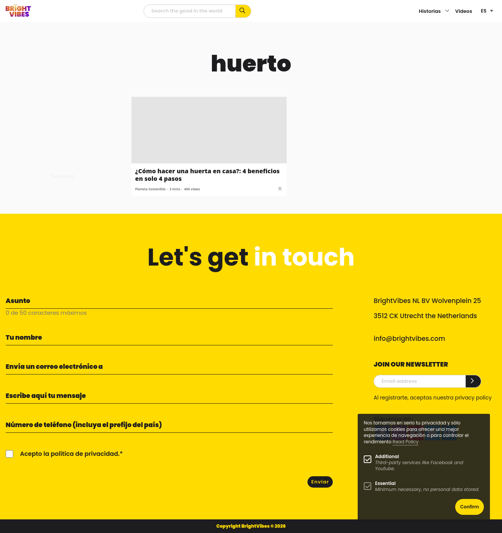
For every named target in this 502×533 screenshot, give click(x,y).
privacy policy (473, 397)
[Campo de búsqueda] (190, 11)
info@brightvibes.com (409, 338)
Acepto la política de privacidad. (70, 453)
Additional (387, 456)
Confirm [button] (469, 506)
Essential (385, 483)
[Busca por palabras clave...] (243, 11)
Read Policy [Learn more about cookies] (405, 441)
